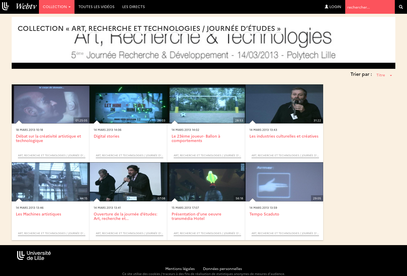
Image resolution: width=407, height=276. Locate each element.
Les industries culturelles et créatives (283, 136)
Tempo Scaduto (264, 214)
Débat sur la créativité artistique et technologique (48, 138)
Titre (384, 74)
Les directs (133, 6)
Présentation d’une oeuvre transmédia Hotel (196, 216)
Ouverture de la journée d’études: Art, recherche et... (125, 216)
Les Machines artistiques (38, 214)
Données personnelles (222, 268)
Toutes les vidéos (96, 6)
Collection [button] (57, 6)
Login (333, 6)
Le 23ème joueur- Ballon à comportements (196, 138)
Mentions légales (180, 268)
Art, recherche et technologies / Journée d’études (51, 155)
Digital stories (106, 136)
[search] (401, 7)
